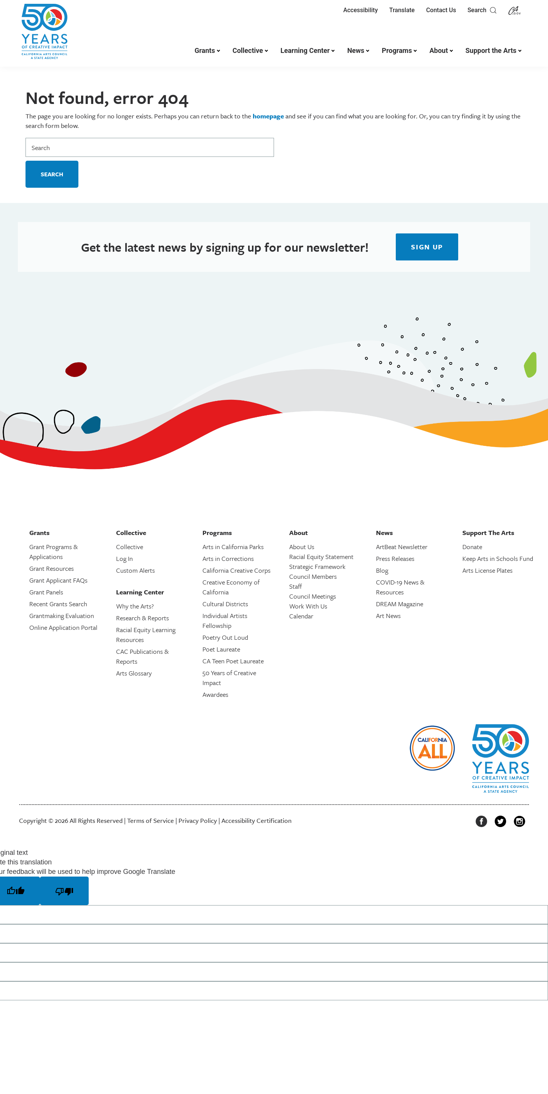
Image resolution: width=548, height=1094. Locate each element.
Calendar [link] (301, 616)
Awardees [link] (215, 694)
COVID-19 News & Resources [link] (400, 587)
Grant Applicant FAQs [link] (58, 580)
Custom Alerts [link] (135, 570)
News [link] (355, 50)
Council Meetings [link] (312, 596)
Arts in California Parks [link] (233, 546)
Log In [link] (124, 558)
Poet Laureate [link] (221, 649)
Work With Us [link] (308, 606)
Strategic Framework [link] (317, 566)
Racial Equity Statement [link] (321, 556)
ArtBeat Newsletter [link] (401, 546)
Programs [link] (397, 50)
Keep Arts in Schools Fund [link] (497, 558)
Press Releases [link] (395, 558)
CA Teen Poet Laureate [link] (233, 661)
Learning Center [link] (305, 50)
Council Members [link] (313, 576)
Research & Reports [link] (142, 618)
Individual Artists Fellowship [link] (224, 620)
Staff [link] (295, 586)
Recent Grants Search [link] (58, 603)
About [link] (438, 50)
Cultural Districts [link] (225, 603)
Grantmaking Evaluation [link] (61, 615)
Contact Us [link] (441, 10)
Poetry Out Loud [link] (225, 637)
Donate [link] (472, 546)
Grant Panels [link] (46, 592)
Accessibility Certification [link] (256, 820)
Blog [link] (382, 570)
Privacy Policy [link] (197, 820)
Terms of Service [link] (150, 820)
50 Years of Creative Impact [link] (229, 677)
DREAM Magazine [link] (399, 603)
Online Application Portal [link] (63, 627)
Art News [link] (388, 615)
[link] (44, 35)
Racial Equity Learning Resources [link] (145, 634)
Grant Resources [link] (51, 568)
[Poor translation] (64, 891)
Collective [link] (248, 50)
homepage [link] (268, 116)
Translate (402, 10)
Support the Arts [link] (490, 50)
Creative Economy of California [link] (231, 587)
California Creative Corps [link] (236, 570)
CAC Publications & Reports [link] (142, 656)
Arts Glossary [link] (134, 673)
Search (482, 10)
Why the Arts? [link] (135, 606)
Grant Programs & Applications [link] (53, 551)
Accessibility (360, 10)
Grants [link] (204, 50)
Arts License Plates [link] (487, 570)
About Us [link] (301, 546)
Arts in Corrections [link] (228, 558)
